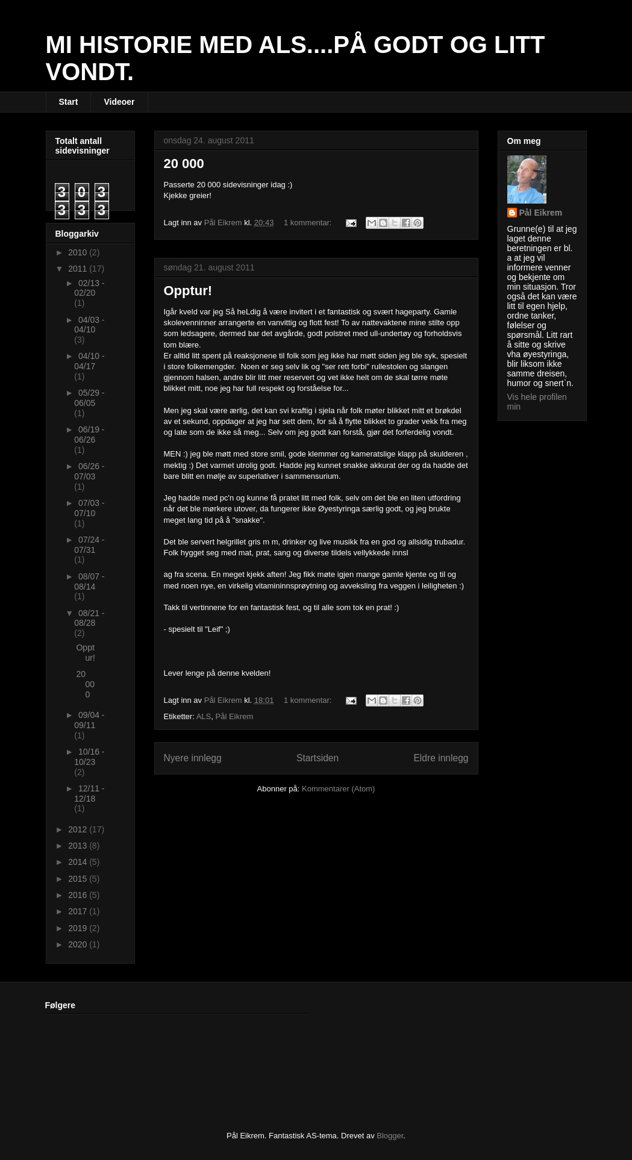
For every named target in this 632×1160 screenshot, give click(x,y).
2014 (78, 862)
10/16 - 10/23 (89, 757)
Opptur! (188, 290)
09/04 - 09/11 (89, 720)
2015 (78, 879)
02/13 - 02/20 (89, 288)
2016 (78, 895)
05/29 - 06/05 (89, 398)
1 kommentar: (309, 222)
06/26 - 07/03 (89, 471)
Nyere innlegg (193, 758)
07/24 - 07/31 (89, 545)
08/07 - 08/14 (89, 581)
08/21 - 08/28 (89, 618)
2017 (78, 911)
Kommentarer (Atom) (338, 788)
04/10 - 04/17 (89, 361)
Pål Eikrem (235, 716)
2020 (78, 944)
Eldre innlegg (440, 758)
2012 (78, 829)
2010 (78, 252)
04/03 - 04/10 (89, 325)
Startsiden (317, 758)
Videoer (119, 102)
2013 (78, 845)
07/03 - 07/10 (89, 508)
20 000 (184, 163)
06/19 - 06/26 (89, 434)
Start (68, 102)
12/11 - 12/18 (89, 793)
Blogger (390, 1135)
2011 (78, 268)
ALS (203, 716)
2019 (78, 928)
